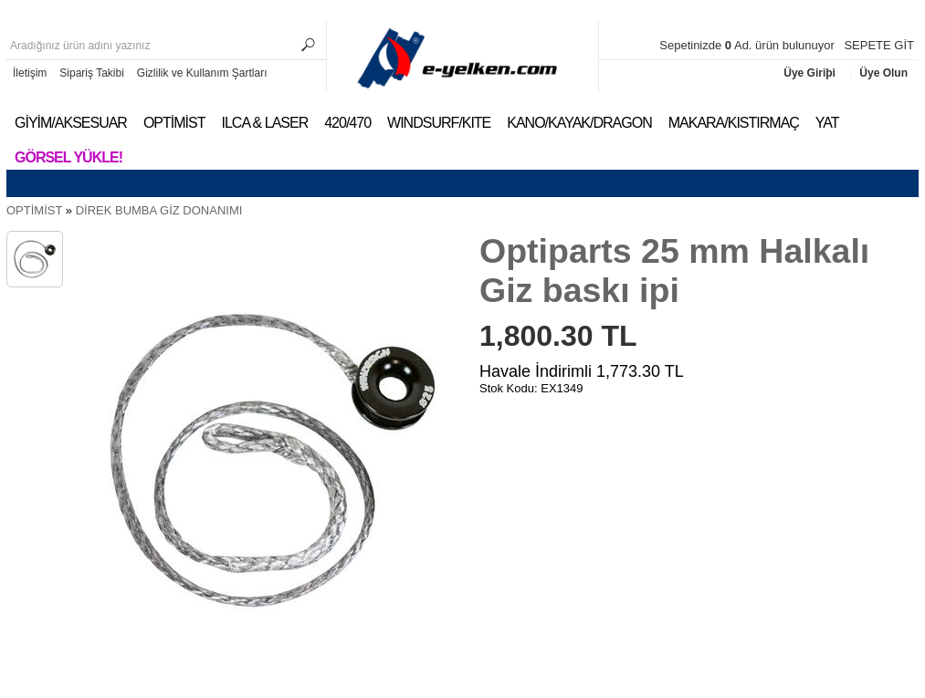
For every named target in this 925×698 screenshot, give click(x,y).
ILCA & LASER (264, 122)
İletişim (30, 73)
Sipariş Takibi (91, 73)
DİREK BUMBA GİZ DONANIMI (159, 210)
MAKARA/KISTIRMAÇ (733, 122)
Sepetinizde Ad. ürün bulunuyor (748, 45)
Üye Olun (883, 73)
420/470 (347, 122)
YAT (827, 122)
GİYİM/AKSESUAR (71, 122)
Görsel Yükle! (68, 157)
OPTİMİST (174, 122)
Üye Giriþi (810, 73)
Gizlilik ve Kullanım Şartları (202, 73)
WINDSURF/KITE (438, 122)
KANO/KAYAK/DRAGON (579, 122)
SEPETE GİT (879, 45)
